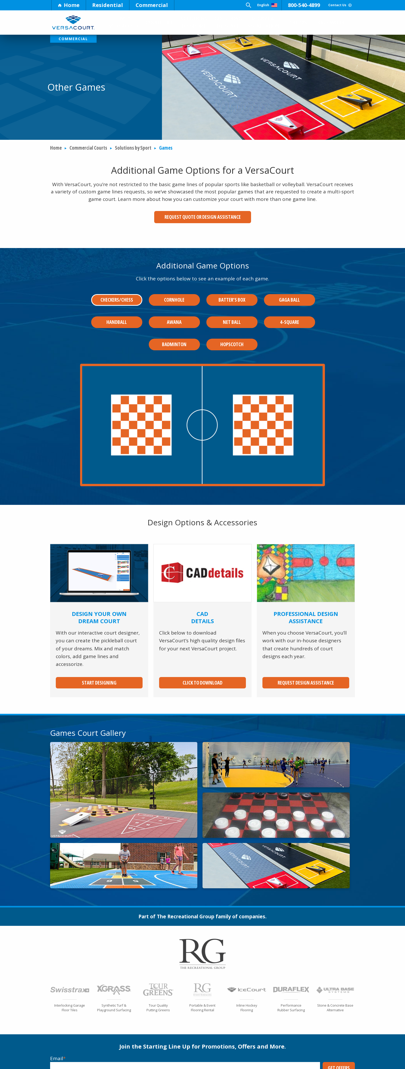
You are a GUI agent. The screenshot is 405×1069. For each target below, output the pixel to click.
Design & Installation (262, 22)
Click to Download (202, 666)
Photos (297, 22)
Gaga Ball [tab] (289, 296)
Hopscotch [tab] (232, 332)
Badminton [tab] (174, 332)
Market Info (89, 1062)
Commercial (152, 5)
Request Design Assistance (306, 666)
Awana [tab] (174, 314)
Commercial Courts (88, 148)
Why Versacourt (125, 22)
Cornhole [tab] (174, 296)
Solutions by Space (228, 22)
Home (69, 5)
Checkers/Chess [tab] (116, 296)
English (239, 5)
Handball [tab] (116, 314)
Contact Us (330, 5)
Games (166, 148)
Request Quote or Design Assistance (203, 217)
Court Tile (160, 22)
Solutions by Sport (193, 22)
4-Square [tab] (289, 314)
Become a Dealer (319, 1059)
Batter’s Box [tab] (232, 296)
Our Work (331, 22)
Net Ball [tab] (232, 314)
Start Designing (99, 666)
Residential (107, 5)
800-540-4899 (284, 5)
